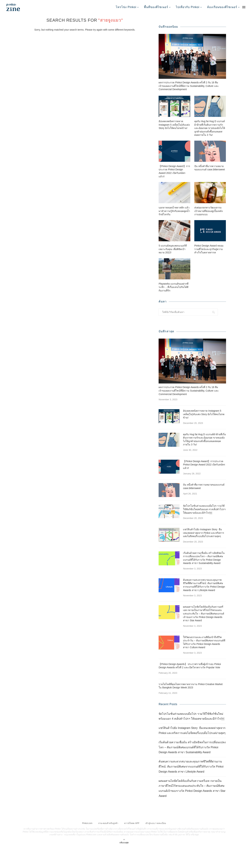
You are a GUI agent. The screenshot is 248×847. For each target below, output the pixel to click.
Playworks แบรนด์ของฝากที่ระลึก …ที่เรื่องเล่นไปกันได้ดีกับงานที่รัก (173, 287)
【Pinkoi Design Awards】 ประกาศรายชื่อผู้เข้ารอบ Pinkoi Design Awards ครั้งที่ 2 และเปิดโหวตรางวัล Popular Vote (190, 666)
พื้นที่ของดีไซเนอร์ (156, 7)
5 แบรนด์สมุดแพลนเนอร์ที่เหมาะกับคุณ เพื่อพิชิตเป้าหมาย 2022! (173, 249)
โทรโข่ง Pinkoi (126, 7)
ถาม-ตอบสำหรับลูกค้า (108, 823)
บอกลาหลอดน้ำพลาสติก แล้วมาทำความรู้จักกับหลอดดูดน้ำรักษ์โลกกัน (174, 211)
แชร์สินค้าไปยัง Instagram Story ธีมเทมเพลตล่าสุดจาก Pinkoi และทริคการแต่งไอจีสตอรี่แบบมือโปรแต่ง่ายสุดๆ (203, 532)
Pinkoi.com (87, 823)
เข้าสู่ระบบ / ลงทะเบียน (155, 823)
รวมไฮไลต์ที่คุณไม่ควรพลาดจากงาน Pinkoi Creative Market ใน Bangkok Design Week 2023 (191, 686)
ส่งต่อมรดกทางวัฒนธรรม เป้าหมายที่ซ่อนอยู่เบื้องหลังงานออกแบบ (208, 211)
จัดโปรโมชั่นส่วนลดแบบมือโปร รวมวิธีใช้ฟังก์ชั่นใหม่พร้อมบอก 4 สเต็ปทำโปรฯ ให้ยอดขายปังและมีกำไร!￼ (204, 509)
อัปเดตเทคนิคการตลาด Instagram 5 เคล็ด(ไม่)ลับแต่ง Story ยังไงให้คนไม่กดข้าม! (174, 124)
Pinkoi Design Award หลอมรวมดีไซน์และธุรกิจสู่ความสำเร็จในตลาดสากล (208, 249)
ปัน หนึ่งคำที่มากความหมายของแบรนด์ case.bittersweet (209, 168)
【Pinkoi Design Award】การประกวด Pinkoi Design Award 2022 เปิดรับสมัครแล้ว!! (174, 171)
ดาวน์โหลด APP (131, 823)
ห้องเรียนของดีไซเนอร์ (222, 7)
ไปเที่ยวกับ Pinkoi (187, 7)
